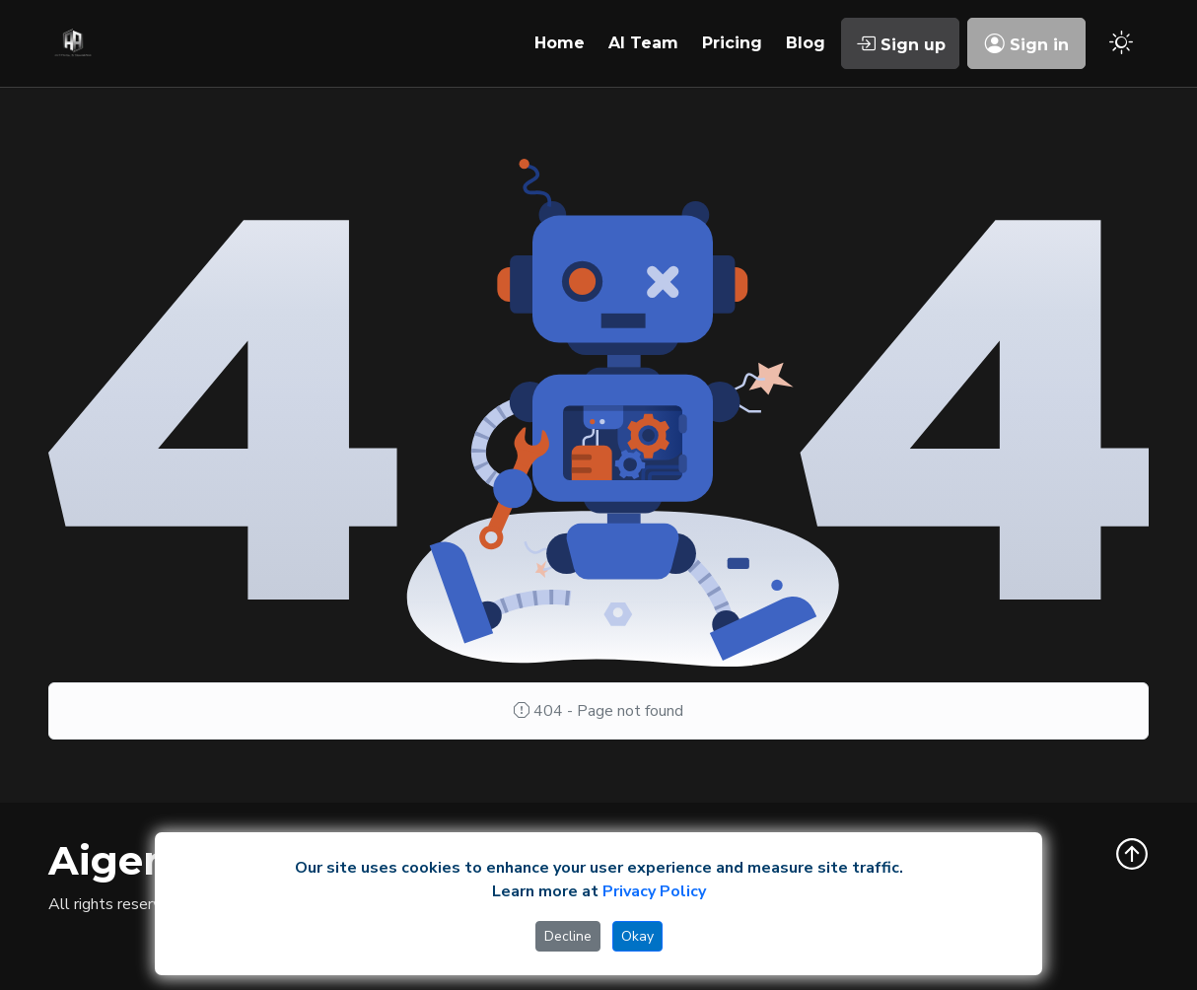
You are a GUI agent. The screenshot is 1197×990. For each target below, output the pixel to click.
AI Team (643, 43)
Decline (568, 936)
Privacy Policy (654, 891)
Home (559, 43)
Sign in (1027, 43)
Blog (805, 43)
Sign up (901, 43)
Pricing (732, 43)
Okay (637, 936)
